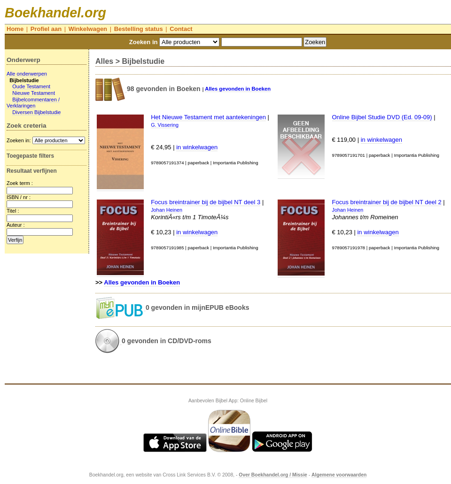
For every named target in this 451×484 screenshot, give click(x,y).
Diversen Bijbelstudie (36, 112)
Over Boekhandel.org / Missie (273, 474)
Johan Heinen (166, 210)
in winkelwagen (197, 147)
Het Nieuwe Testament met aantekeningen (208, 117)
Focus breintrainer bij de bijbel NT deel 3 (205, 202)
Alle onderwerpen (27, 74)
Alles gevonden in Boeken (238, 89)
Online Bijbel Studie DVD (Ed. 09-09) (382, 117)
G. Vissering (165, 125)
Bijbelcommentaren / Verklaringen (33, 103)
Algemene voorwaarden (338, 474)
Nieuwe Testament (33, 93)
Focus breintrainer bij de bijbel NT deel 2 (387, 202)
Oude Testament (31, 86)
